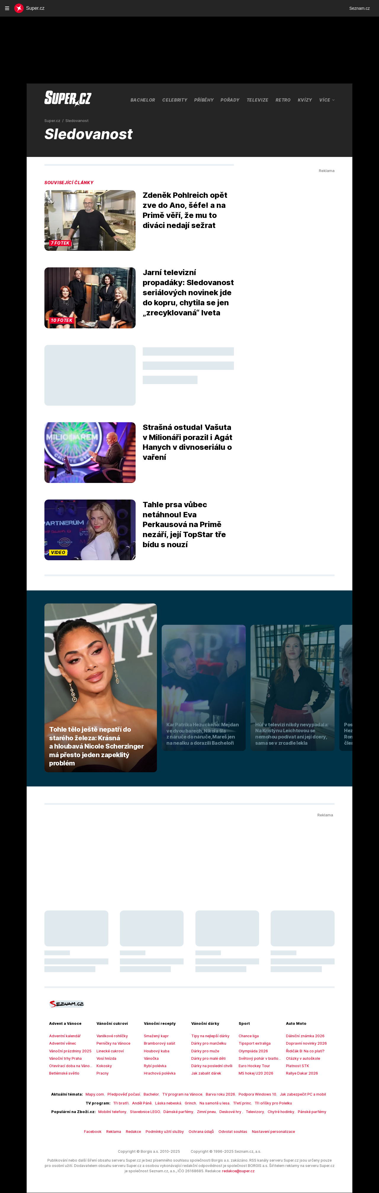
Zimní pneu (204, 1112)
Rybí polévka (154, 1066)
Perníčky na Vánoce (112, 1043)
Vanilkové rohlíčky (111, 1036)
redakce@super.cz (210, 1171)
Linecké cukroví (109, 1051)
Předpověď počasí (128, 1094)
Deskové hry (227, 1112)
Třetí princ (238, 1103)
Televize (259, 99)
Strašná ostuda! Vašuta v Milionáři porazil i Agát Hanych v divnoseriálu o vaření (187, 442)
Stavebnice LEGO (147, 1112)
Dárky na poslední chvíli (210, 1066)
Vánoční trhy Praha (64, 1058)
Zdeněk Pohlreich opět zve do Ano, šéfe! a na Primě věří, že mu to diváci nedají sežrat (184, 210)
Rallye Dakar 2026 (300, 1073)
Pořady (231, 99)
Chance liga (248, 1036)
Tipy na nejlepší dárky (208, 1036)
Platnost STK (296, 1066)
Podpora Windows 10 (251, 1094)
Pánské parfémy (301, 1112)
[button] (90, 220)
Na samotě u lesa (212, 1103)
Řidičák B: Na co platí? (304, 1051)
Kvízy (306, 99)
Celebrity (175, 99)
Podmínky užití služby (167, 1132)
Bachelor (143, 99)
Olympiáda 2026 (251, 1051)
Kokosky (103, 1066)
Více (327, 100)
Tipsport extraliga (252, 1043)
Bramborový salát (157, 1043)
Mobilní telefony (116, 1112)
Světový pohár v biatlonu (258, 1058)
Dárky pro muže (203, 1051)
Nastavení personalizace (267, 1132)
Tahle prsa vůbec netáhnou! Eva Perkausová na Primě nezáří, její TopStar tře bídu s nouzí (183, 524)
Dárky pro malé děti (206, 1058)
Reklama (120, 1132)
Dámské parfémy (178, 1112)
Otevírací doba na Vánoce (69, 1066)
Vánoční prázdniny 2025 (68, 1051)
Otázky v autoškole (301, 1058)
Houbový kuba (155, 1051)
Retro (285, 99)
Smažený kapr (155, 1036)
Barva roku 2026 (218, 1094)
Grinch (189, 1103)
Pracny (102, 1073)
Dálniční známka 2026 (303, 1036)
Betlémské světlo (62, 1073)
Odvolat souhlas (230, 1132)
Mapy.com (102, 1094)
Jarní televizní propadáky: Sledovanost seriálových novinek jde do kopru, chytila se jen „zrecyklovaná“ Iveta (187, 292)
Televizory (249, 1112)
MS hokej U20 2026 (254, 1073)
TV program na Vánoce (182, 1094)
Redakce (138, 1132)
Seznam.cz (359, 8)
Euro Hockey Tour (253, 1066)
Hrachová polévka (158, 1073)
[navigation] (7, 8)
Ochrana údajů (201, 1132)
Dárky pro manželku (207, 1043)
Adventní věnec (61, 1043)
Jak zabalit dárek (204, 1073)
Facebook (100, 1132)
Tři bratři (124, 1103)
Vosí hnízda (106, 1058)
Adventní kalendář (63, 1036)
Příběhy (205, 99)
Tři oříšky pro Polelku (266, 1103)
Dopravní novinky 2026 (304, 1043)
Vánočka (151, 1058)
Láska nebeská (169, 1103)
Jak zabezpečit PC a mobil (293, 1094)
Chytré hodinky (272, 1112)
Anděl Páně (144, 1103)
